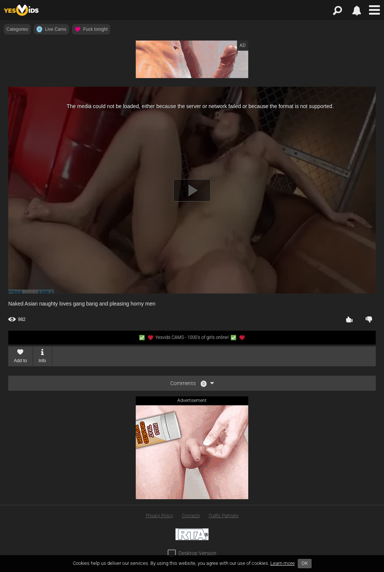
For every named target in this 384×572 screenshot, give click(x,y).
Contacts (191, 515)
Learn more (282, 563)
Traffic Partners (223, 515)
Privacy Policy (159, 515)
